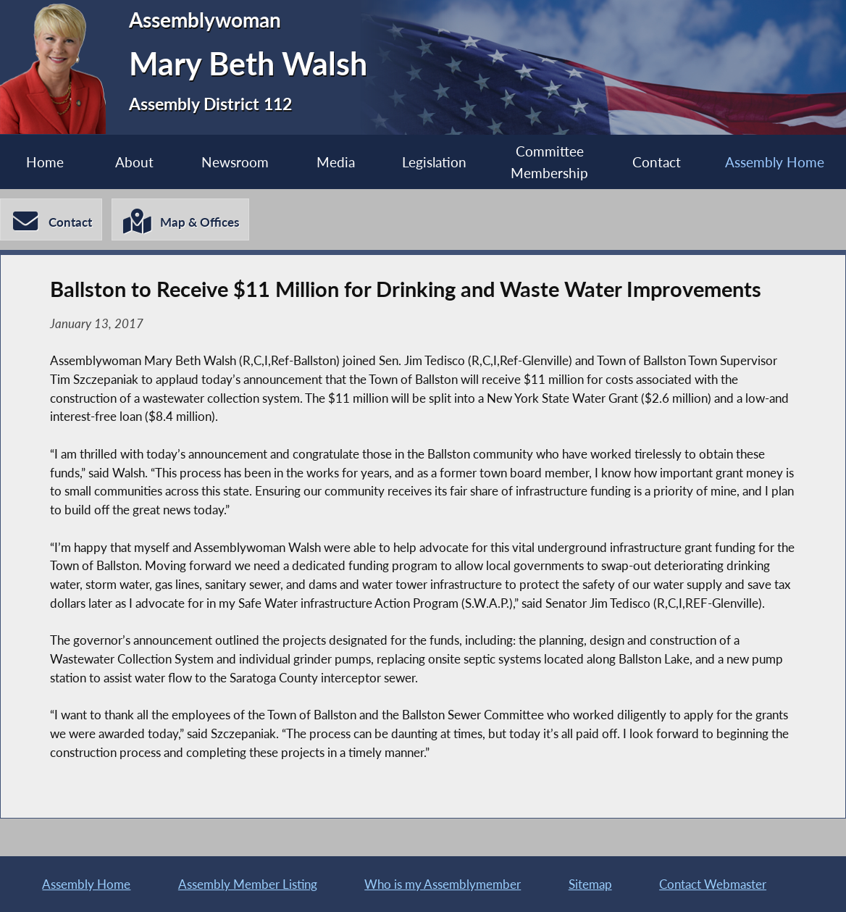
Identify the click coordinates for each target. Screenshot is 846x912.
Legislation (434, 162)
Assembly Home (774, 162)
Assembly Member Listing (247, 884)
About (134, 162)
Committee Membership (549, 161)
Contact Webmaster (712, 884)
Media (336, 162)
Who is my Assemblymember (442, 884)
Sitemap (590, 884)
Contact (656, 162)
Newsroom (235, 162)
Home (45, 162)
